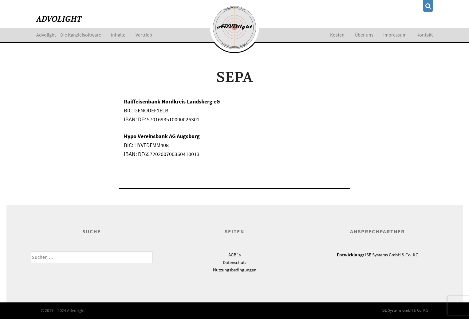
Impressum (395, 35)
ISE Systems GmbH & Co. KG (377, 255)
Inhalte (118, 35)
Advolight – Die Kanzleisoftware (68, 35)
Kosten (337, 35)
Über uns (364, 35)
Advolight (58, 19)
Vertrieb (144, 35)
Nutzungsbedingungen (234, 270)
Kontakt (424, 35)
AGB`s (234, 255)
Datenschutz (234, 262)
